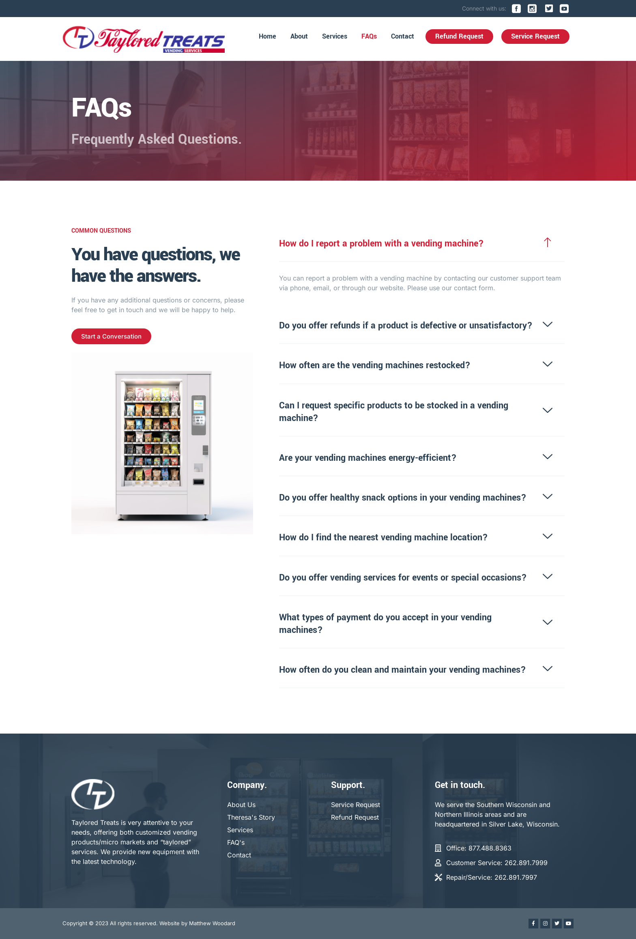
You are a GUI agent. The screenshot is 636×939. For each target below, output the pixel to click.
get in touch (123, 310)
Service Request (535, 36)
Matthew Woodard (212, 923)
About (299, 36)
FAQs (369, 36)
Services (334, 36)
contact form (476, 288)
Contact (402, 36)
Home (267, 36)
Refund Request (459, 36)
